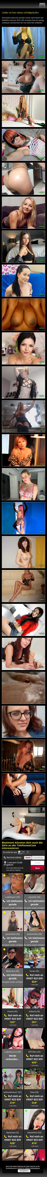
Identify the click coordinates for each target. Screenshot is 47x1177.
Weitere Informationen (32, 1168)
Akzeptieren (24, 1171)
